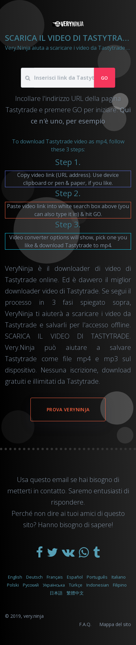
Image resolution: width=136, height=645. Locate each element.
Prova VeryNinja (68, 409)
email (60, 479)
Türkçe (75, 585)
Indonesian (97, 585)
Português (97, 577)
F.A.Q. (85, 624)
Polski (13, 585)
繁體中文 (75, 593)
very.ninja (33, 616)
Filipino (120, 585)
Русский (31, 585)
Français (55, 577)
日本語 (56, 593)
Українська (54, 585)
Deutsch (34, 577)
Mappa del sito (115, 624)
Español (75, 577)
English (15, 577)
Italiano (119, 577)
